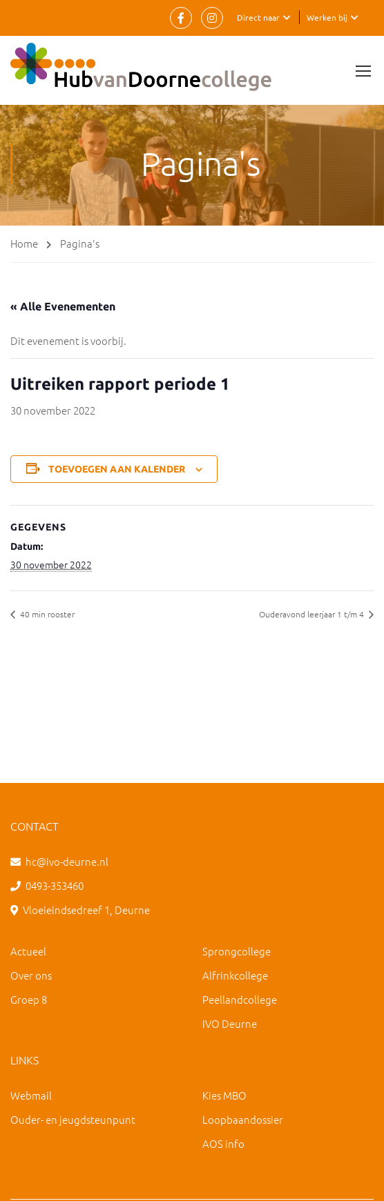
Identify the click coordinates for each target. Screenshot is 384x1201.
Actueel (28, 951)
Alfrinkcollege (235, 975)
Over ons (31, 975)
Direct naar (258, 17)
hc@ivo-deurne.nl (67, 861)
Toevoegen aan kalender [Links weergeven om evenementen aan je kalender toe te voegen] (116, 469)
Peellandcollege (239, 999)
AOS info (223, 1143)
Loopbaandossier (242, 1119)
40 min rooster (46, 613)
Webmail (31, 1095)
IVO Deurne (229, 1023)
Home (24, 243)
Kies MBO (224, 1095)
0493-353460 (55, 885)
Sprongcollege (236, 951)
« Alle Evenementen (62, 306)
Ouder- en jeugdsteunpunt (72, 1119)
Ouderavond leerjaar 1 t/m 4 (312, 613)
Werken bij (327, 17)
